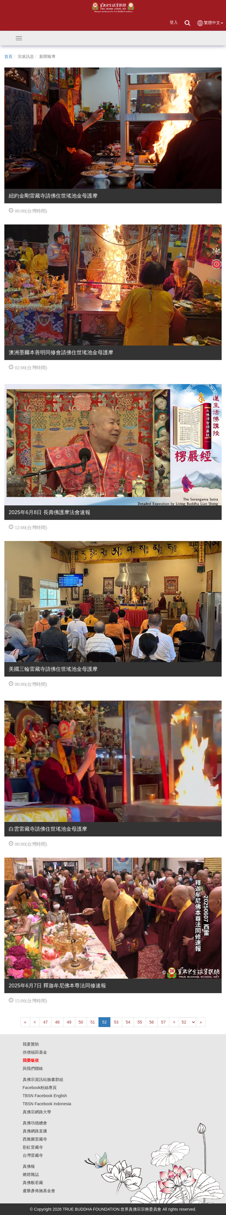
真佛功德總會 (35, 1123)
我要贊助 (31, 1044)
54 (128, 1022)
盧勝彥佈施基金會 (39, 1190)
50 (81, 1022)
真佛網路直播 (35, 1131)
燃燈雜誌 (31, 1174)
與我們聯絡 (33, 1068)
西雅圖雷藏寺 (35, 1139)
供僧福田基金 (35, 1052)
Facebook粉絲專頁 (40, 1087)
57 (163, 1022)
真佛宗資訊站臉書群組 (43, 1079)
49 (69, 1022)
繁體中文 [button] (210, 23)
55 (139, 1022)
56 (151, 1022)
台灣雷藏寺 (33, 1155)
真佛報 (29, 1166)
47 (45, 1022)
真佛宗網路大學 (37, 1112)
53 (116, 1022)
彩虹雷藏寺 (33, 1147)
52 (104, 1022)
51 (92, 1022)
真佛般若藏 (33, 1182)
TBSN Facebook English (45, 1095)
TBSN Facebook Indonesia (47, 1103)
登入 (174, 22)
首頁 (8, 56)
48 (57, 1022)
